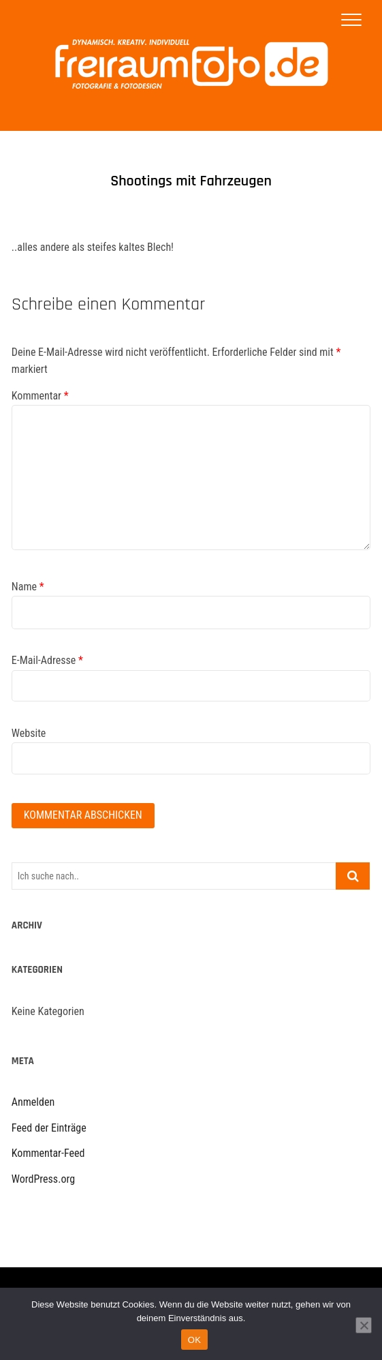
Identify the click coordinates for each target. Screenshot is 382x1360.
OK (194, 1340)
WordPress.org (43, 1179)
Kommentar (40, 395)
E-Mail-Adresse (47, 660)
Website (29, 733)
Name (28, 586)
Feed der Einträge (49, 1127)
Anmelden (33, 1101)
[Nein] (363, 1325)
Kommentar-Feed (48, 1153)
